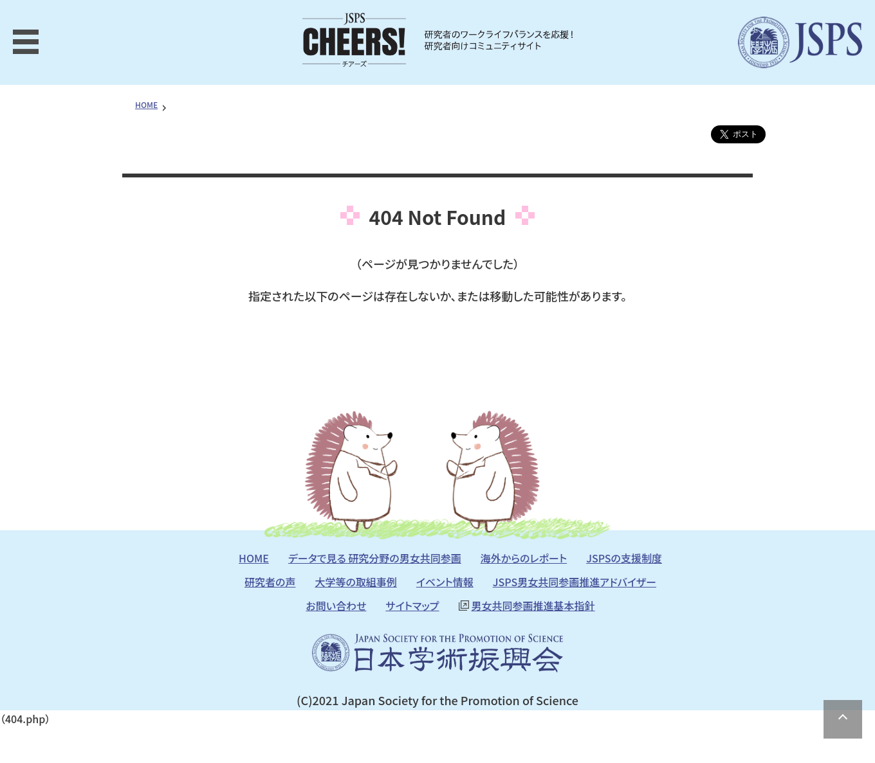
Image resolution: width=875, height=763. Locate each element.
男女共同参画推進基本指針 (533, 605)
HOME (146, 104)
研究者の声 (269, 581)
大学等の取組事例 (355, 581)
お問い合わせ (336, 605)
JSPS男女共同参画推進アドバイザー (574, 581)
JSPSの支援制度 (624, 558)
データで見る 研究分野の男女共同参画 (374, 558)
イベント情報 (445, 581)
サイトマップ (412, 605)
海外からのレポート (524, 558)
